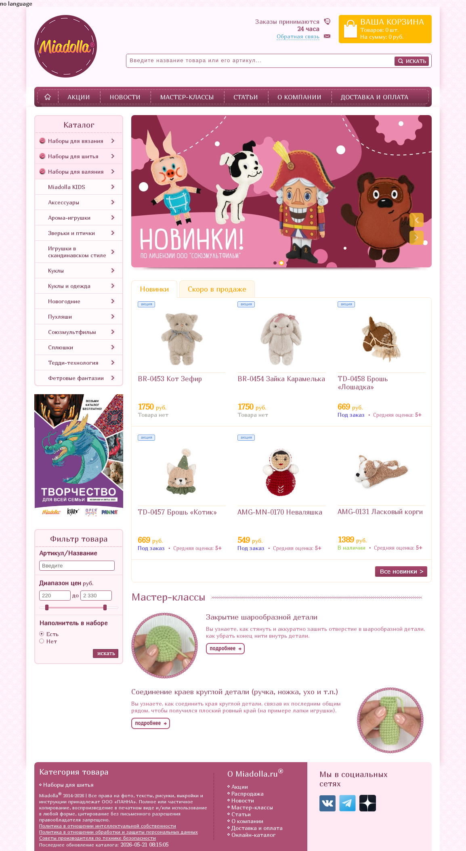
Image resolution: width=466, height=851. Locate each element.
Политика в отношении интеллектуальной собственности (107, 826)
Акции (78, 97)
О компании (299, 97)
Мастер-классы (187, 97)
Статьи (245, 97)
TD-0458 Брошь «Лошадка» (363, 383)
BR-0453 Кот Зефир (170, 379)
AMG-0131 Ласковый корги (380, 512)
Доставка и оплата (374, 97)
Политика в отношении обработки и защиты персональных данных (118, 832)
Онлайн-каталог (253, 834)
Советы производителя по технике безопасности (97, 838)
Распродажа (247, 793)
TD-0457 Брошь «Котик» (177, 512)
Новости (125, 97)
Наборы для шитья (68, 784)
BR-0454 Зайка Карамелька (281, 379)
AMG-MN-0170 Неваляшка (279, 512)
